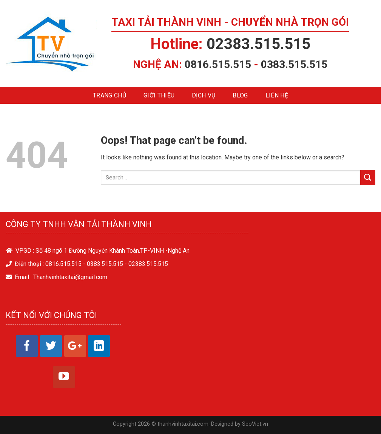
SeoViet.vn (255, 424)
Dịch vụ (203, 95)
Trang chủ (109, 95)
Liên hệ (276, 95)
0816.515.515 (218, 64)
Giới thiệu (158, 95)
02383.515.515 (258, 44)
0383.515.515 (294, 64)
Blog (240, 95)
